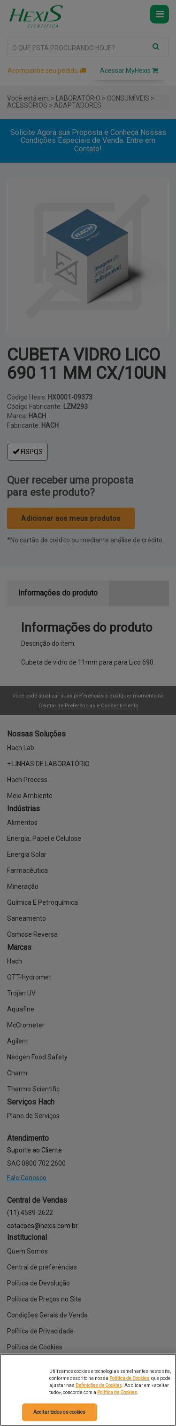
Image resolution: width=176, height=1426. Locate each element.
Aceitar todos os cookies (59, 1412)
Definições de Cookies (99, 1385)
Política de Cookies (129, 1378)
